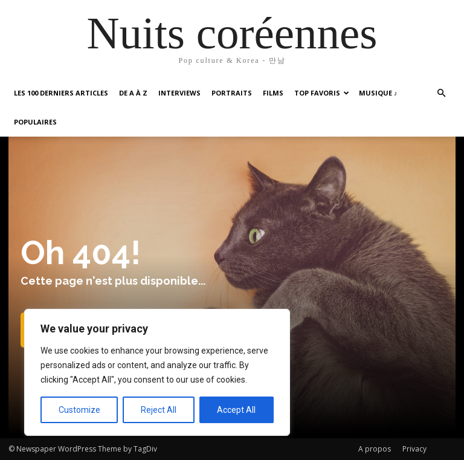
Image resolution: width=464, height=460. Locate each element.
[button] (441, 93)
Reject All (158, 410)
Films (273, 92)
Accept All (236, 410)
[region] (157, 372)
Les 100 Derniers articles (61, 92)
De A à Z (133, 92)
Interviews (179, 92)
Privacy (414, 449)
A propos (374, 449)
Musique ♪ (378, 92)
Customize (79, 410)
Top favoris (321, 92)
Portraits (231, 92)
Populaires (35, 121)
